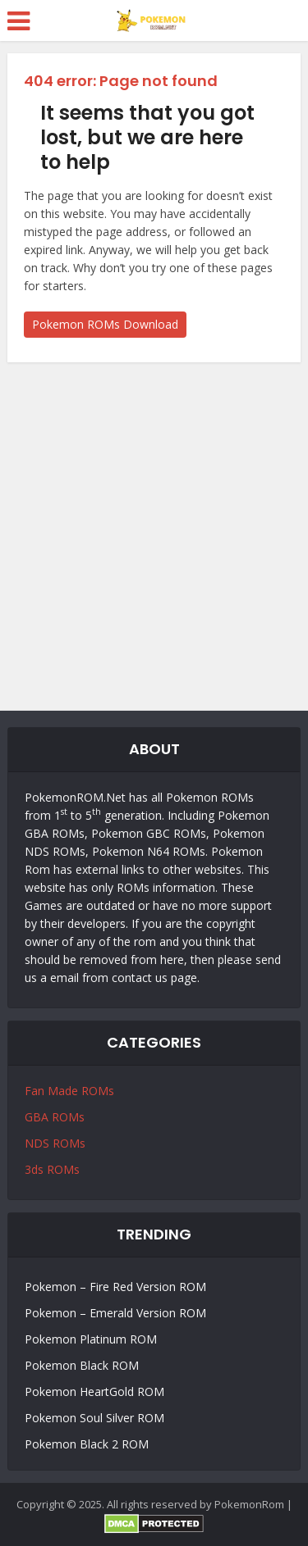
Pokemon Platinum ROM (91, 1339)
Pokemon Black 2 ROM (87, 1444)
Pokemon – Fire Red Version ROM (115, 1286)
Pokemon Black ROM (82, 1365)
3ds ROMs (52, 1169)
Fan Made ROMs (69, 1090)
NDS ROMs (55, 1143)
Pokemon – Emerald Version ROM (115, 1313)
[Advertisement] (154, 532)
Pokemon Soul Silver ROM (94, 1418)
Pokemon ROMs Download (105, 324)
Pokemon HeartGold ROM (94, 1391)
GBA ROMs (55, 1117)
